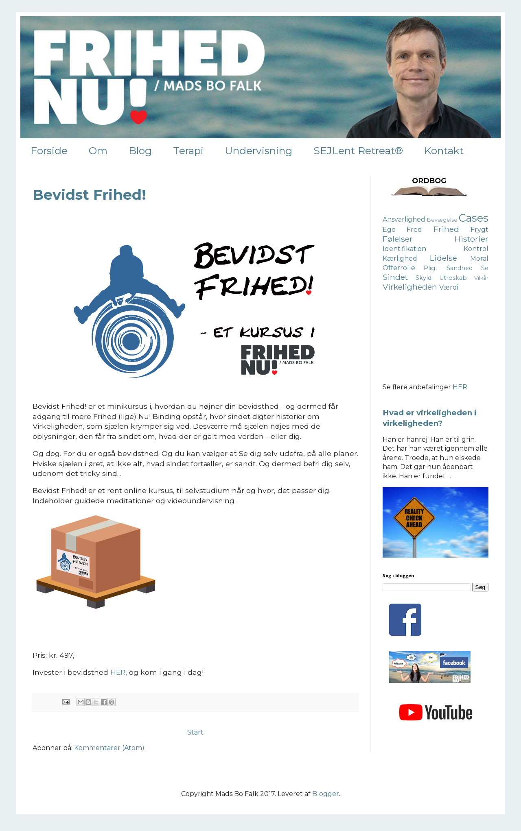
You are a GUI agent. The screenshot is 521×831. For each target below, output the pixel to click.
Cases (473, 218)
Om (98, 150)
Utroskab (453, 277)
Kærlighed (400, 258)
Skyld (423, 277)
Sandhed (460, 268)
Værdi (448, 287)
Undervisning (258, 150)
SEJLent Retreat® (358, 150)
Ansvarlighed (404, 219)
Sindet (395, 277)
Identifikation (404, 249)
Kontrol (476, 249)
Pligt (431, 268)
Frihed (446, 229)
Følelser (398, 239)
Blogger (325, 794)
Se (484, 268)
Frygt (479, 229)
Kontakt (444, 150)
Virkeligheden (410, 287)
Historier (471, 239)
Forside (49, 150)
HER (117, 672)
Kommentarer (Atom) (109, 748)
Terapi (188, 150)
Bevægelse (442, 220)
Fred (414, 229)
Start (195, 732)
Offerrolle (399, 268)
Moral (479, 258)
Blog (140, 150)
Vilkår (481, 278)
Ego (389, 229)
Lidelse (443, 258)
